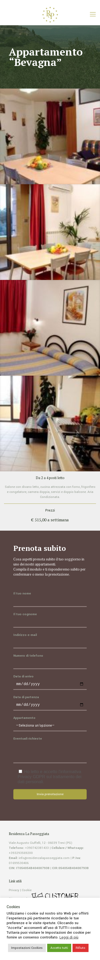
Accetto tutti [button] (59, 948)
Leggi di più (68, 937)
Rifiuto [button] (80, 948)
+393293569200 (21, 854)
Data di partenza (50, 704)
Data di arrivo (50, 682)
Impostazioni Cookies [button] (27, 948)
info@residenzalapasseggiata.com (44, 859)
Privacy (14, 892)
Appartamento (50, 725)
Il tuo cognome (50, 620)
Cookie (26, 892)
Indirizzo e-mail (50, 640)
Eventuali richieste (50, 751)
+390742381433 (37, 849)
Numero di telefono (50, 661)
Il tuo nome (50, 599)
